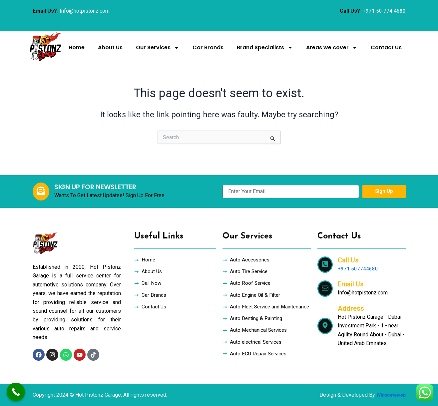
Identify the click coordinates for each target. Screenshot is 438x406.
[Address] (325, 316)
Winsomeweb (390, 395)
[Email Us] (325, 279)
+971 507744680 (358, 259)
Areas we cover (331, 48)
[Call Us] (325, 255)
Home (77, 47)
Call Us (348, 250)
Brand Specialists (265, 48)
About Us (110, 47)
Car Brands (208, 47)
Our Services (157, 48)
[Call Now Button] (16, 392)
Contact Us (386, 47)
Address (351, 299)
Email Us (351, 274)
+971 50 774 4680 (384, 11)
